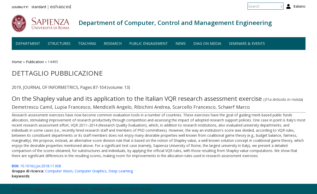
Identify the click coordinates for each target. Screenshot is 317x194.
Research (113, 43)
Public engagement (148, 43)
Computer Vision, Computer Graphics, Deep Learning (89, 171)
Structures (59, 43)
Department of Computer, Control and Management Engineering (175, 22)
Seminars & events (247, 43)
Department (28, 43)
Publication (35, 61)
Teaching (87, 43)
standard (38, 6)
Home (17, 61)
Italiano (299, 6)
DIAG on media (207, 43)
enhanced (60, 7)
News (180, 43)
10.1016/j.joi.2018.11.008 (36, 165)
